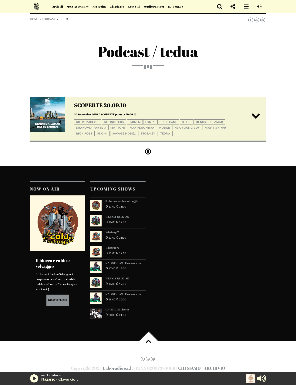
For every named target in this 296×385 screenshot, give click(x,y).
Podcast (49, 19)
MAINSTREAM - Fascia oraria (123, 263)
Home (34, 19)
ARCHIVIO (214, 368)
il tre (186, 122)
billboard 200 (87, 122)
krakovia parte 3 (91, 127)
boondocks (114, 122)
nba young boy (187, 127)
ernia (150, 122)
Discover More (57, 299)
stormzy (148, 133)
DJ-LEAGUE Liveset (117, 309)
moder (164, 127)
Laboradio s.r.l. (118, 368)
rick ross (84, 133)
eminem (135, 122)
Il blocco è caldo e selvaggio (121, 201)
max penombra (142, 127)
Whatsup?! (112, 232)
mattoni (117, 127)
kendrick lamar (209, 122)
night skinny (216, 127)
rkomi (102, 133)
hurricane (168, 122)
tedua (165, 133)
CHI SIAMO (189, 368)
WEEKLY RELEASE (117, 217)
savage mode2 (124, 133)
